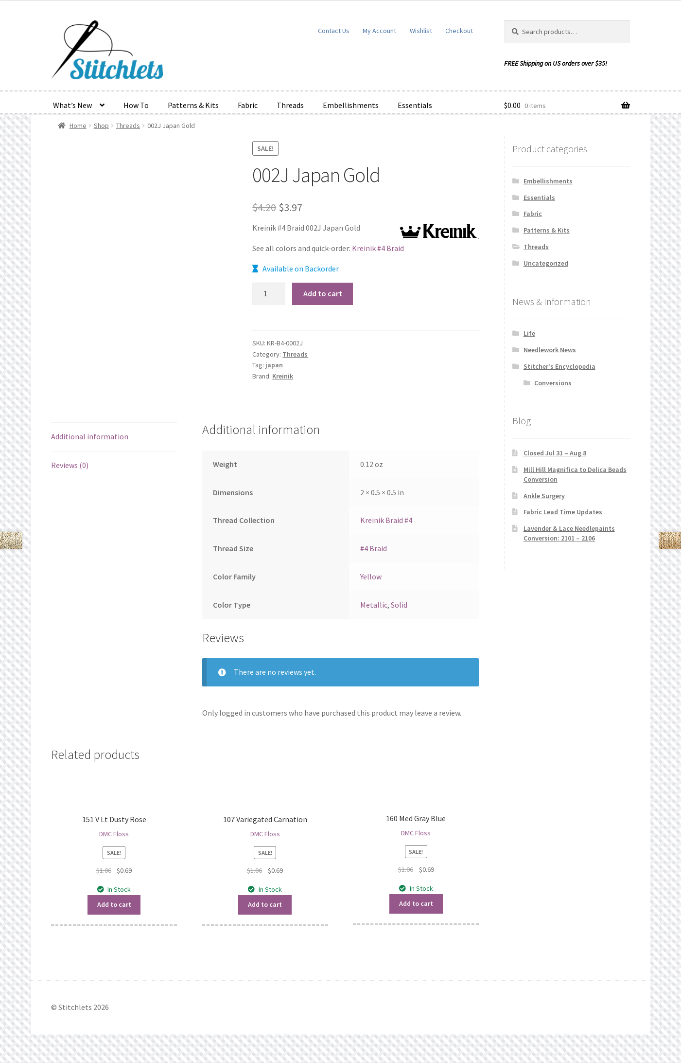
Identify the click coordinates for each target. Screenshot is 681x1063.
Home (78, 125)
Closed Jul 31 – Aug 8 (555, 453)
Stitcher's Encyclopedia (559, 366)
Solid (399, 605)
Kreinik (282, 376)
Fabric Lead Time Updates (563, 511)
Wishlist (421, 30)
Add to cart (322, 293)
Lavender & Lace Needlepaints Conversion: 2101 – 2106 (569, 533)
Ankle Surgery (544, 495)
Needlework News (550, 349)
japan (274, 364)
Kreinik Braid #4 (386, 520)
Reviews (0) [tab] (69, 465)
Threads (290, 105)
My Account (379, 30)
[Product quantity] (268, 294)
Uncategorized (546, 263)
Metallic (373, 605)
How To (136, 105)
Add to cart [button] (114, 904)
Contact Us (333, 30)
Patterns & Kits (193, 105)
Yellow (371, 576)
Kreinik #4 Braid (378, 248)
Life (529, 333)
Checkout (459, 30)
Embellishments (351, 105)
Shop (101, 125)
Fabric (248, 105)
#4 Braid (373, 548)
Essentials (415, 105)
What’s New (72, 105)
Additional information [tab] (89, 436)
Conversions (553, 382)
